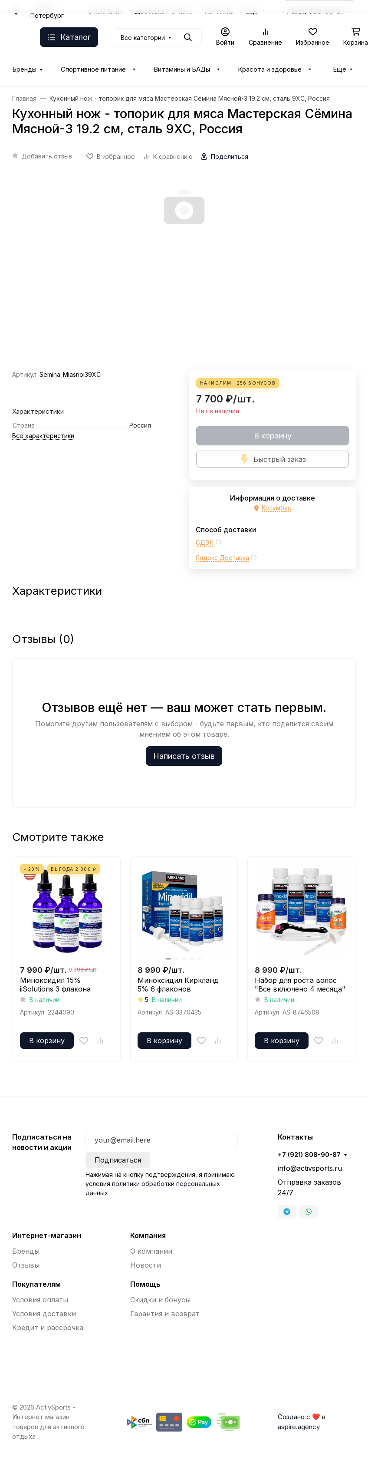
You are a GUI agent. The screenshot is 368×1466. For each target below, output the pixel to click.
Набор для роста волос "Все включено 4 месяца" (300, 984)
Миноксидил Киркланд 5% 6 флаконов (178, 984)
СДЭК (205, 542)
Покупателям (36, 1284)
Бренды (24, 69)
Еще (339, 69)
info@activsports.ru (310, 1168)
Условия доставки (44, 1313)
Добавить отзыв (47, 156)
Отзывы (25, 1265)
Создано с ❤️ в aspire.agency (301, 1421)
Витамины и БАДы (182, 69)
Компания (148, 1235)
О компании (151, 1251)
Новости (145, 1265)
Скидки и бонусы (160, 1299)
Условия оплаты (40, 1299)
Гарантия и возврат (165, 1313)
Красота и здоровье (270, 69)
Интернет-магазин (46, 1235)
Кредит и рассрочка (47, 1327)
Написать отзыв (184, 756)
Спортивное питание (93, 69)
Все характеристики (43, 435)
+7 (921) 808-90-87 (309, 1155)
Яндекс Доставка (222, 557)
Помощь (145, 1284)
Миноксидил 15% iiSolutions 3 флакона (55, 984)
